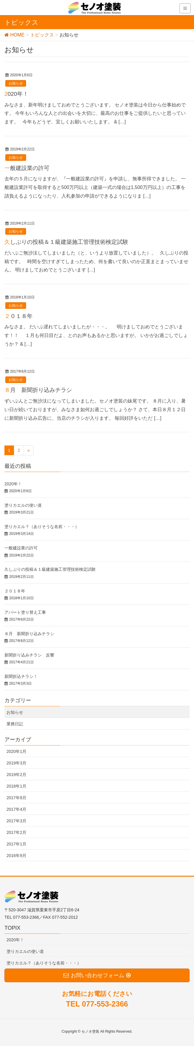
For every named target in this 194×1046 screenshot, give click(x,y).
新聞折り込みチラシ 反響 (29, 655)
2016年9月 (16, 855)
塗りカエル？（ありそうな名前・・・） (41, 526)
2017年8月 (16, 797)
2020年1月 (16, 751)
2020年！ (16, 94)
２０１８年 (18, 316)
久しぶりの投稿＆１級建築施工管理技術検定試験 (66, 242)
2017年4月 (16, 809)
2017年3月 (16, 820)
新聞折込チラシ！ (21, 676)
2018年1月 (16, 786)
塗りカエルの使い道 (23, 505)
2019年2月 (16, 774)
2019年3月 (16, 763)
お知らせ (16, 83)
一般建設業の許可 (26, 168)
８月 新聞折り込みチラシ (38, 390)
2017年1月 (16, 844)
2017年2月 (16, 832)
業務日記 (15, 723)
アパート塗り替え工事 (25, 612)
